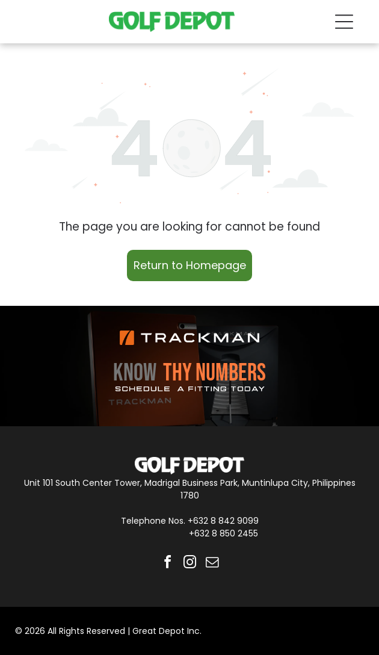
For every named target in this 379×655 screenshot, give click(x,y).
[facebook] (167, 564)
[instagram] (189, 564)
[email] (211, 564)
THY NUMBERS (214, 373)
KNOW (134, 373)
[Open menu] (344, 22)
